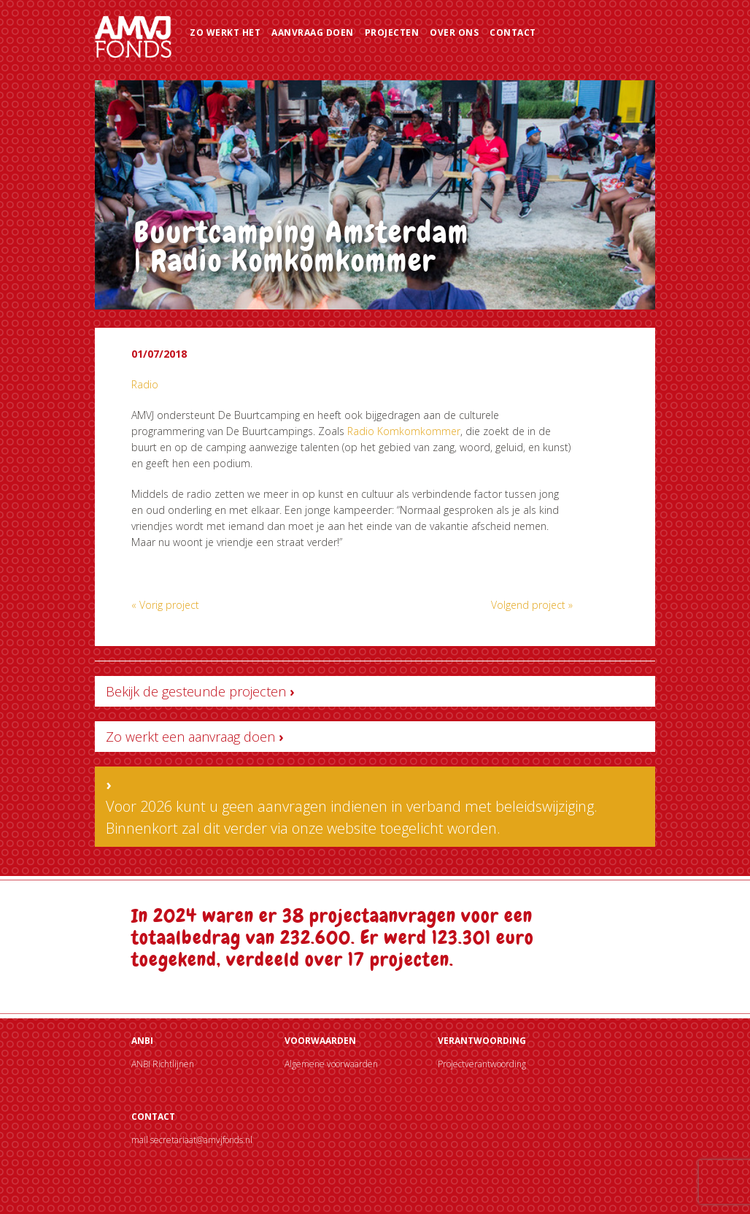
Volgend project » (532, 605)
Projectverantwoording (482, 1064)
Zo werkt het (225, 32)
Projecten (392, 32)
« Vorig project (165, 605)
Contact (513, 32)
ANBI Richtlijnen (162, 1064)
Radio (144, 384)
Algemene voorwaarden (331, 1064)
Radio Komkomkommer (403, 431)
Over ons (454, 32)
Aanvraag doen (312, 32)
